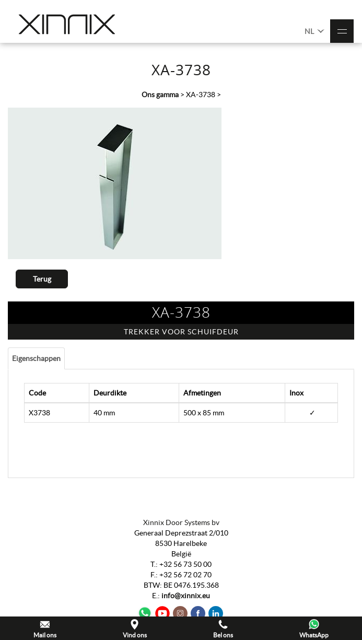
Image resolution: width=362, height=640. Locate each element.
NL (314, 31)
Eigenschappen (36, 358)
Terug (42, 279)
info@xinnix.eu (185, 595)
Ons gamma (160, 94)
